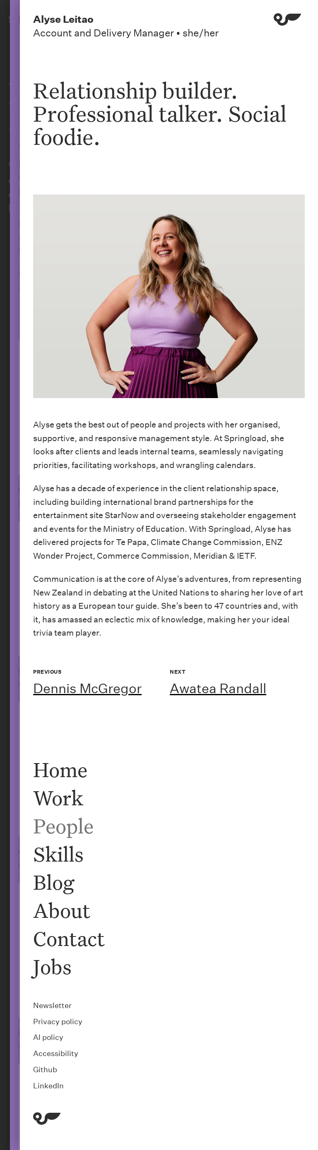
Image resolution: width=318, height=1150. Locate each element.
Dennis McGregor (87, 688)
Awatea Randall (218, 688)
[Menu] (287, 26)
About (61, 910)
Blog (53, 882)
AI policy (48, 1037)
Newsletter (52, 1005)
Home (60, 769)
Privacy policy (57, 1021)
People (63, 826)
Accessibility (55, 1053)
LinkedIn (48, 1085)
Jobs (52, 966)
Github (45, 1069)
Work (58, 798)
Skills (58, 854)
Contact (69, 938)
